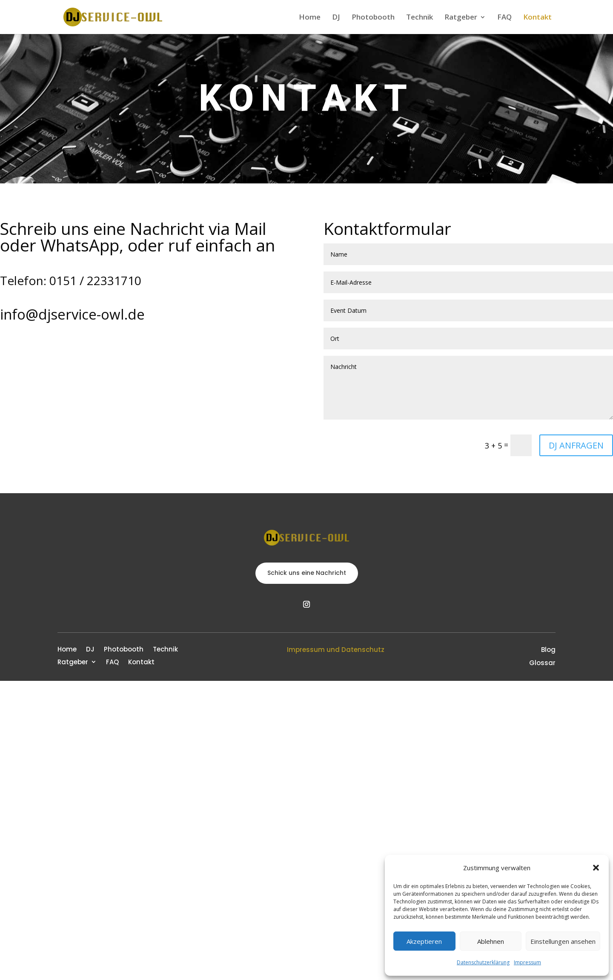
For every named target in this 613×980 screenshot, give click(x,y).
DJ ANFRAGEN (576, 445)
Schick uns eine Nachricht (306, 573)
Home (310, 18)
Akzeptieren (424, 941)
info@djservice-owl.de (72, 314)
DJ (336, 18)
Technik (419, 18)
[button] (596, 867)
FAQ (504, 18)
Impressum (527, 962)
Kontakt (537, 18)
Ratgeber (460, 18)
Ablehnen (490, 941)
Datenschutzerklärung (483, 962)
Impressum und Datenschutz (335, 649)
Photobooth (373, 18)
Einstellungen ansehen (563, 941)
